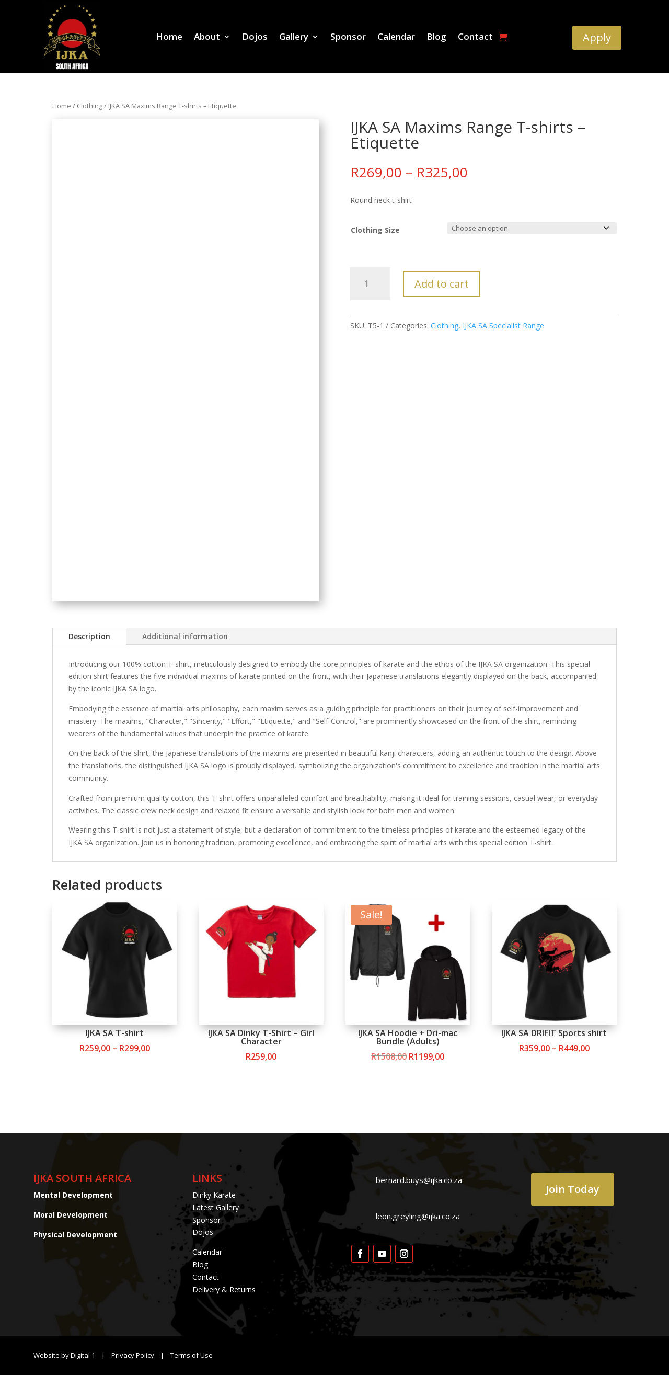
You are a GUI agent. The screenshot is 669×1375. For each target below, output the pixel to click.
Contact (475, 37)
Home (169, 37)
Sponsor (348, 37)
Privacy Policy (133, 1355)
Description (89, 636)
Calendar (396, 37)
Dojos (255, 37)
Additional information (185, 636)
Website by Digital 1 (64, 1355)
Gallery (293, 37)
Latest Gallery (215, 1207)
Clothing (89, 105)
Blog (436, 37)
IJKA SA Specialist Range (503, 326)
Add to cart (441, 284)
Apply (597, 37)
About (207, 37)
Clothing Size (375, 230)
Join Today (572, 1189)
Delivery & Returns (224, 1289)
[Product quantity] (370, 283)
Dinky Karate (214, 1195)
